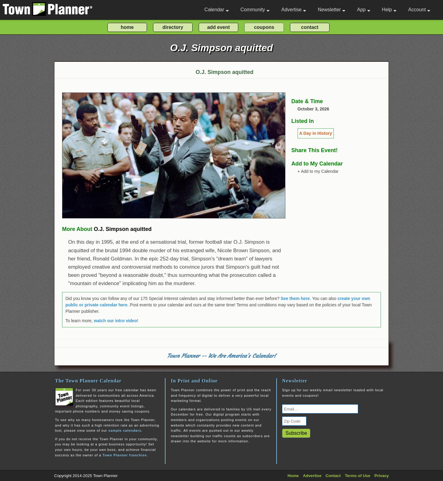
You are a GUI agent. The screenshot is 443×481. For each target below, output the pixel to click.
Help (389, 9)
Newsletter (332, 9)
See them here (295, 298)
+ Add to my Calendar (318, 171)
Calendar (216, 9)
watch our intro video (115, 320)
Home (293, 475)
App (363, 9)
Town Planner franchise (125, 455)
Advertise (293, 9)
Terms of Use (357, 475)
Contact (333, 475)
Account (419, 9)
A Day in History (315, 133)
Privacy (382, 475)
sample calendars (124, 430)
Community (255, 9)
